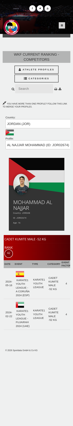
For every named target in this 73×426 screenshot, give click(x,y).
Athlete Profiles (36, 69)
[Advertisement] (36, 389)
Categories (36, 78)
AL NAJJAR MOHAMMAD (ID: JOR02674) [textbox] (38, 145)
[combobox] (39, 123)
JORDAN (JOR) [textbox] (18, 124)
